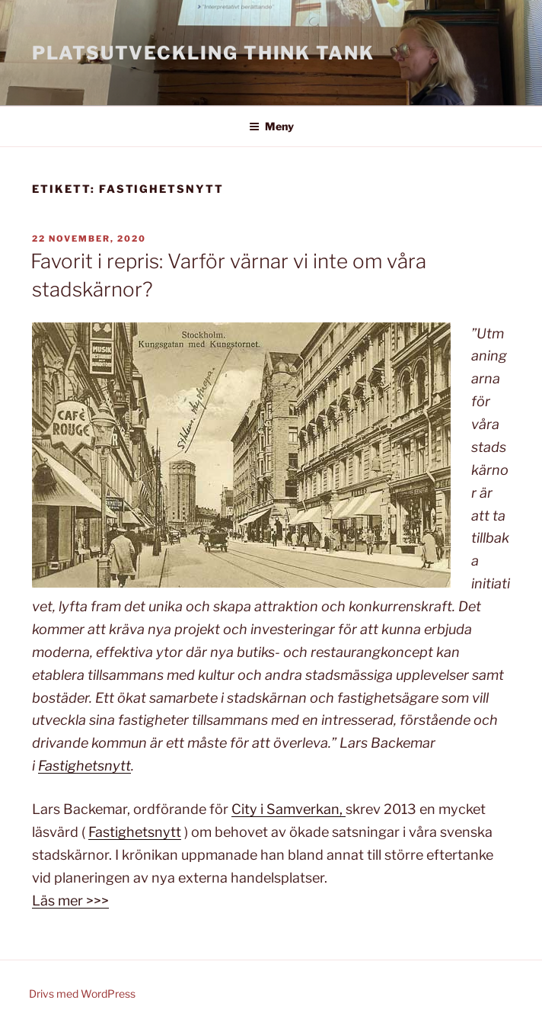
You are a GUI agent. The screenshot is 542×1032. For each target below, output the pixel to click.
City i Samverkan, (288, 809)
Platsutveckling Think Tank (203, 53)
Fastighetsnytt (84, 766)
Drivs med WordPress (82, 993)
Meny (271, 126)
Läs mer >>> (70, 901)
